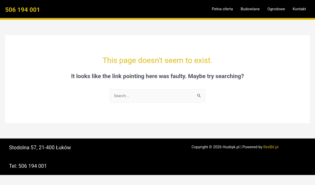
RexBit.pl (270, 147)
